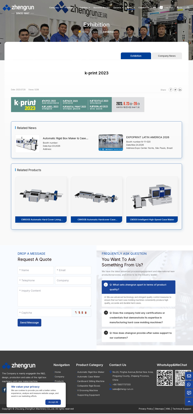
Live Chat (166, 7)
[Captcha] (45, 313)
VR (154, 7)
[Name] (36, 270)
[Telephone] (36, 280)
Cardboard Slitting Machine (90, 382)
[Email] (73, 270)
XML (168, 409)
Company (54, 7)
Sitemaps (159, 409)
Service (117, 7)
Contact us (143, 7)
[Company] (73, 280)
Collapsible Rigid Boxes (88, 386)
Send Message (29, 325)
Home (85, 31)
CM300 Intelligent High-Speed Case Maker (152, 219)
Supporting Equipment (88, 395)
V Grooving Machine (87, 391)
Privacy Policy (146, 409)
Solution (84, 7)
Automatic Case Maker (88, 377)
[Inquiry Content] (54, 297)
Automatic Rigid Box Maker (90, 372)
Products (69, 7)
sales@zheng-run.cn (123, 389)
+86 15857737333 (122, 385)
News (130, 7)
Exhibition (109, 31)
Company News (167, 55)
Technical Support (181, 409)
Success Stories (101, 7)
